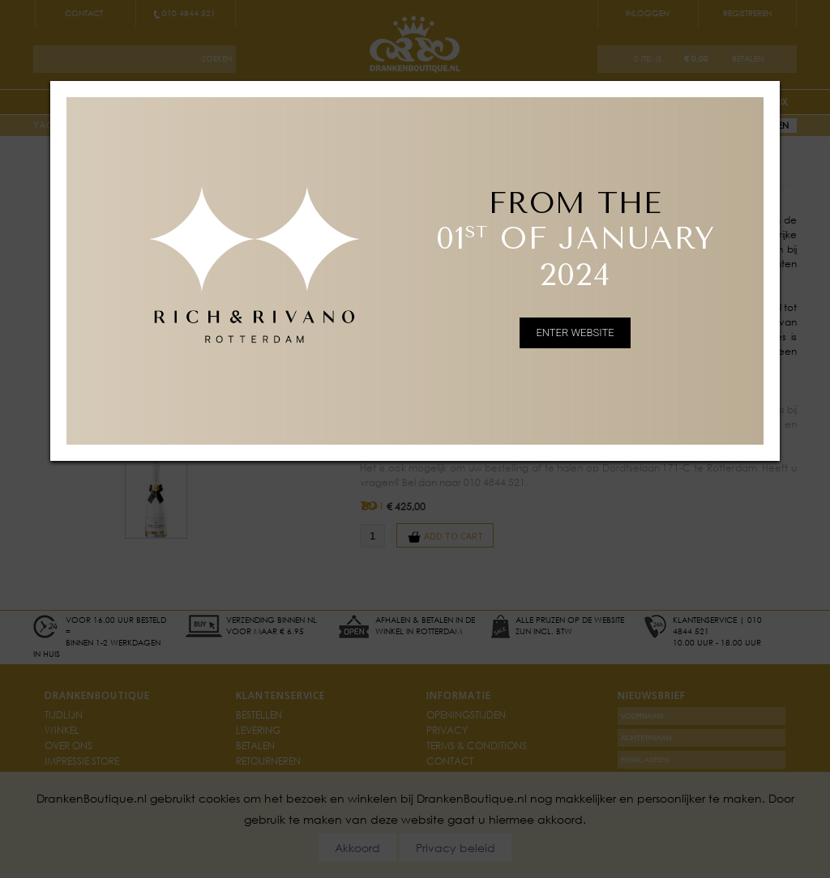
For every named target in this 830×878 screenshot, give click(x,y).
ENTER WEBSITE (575, 332)
